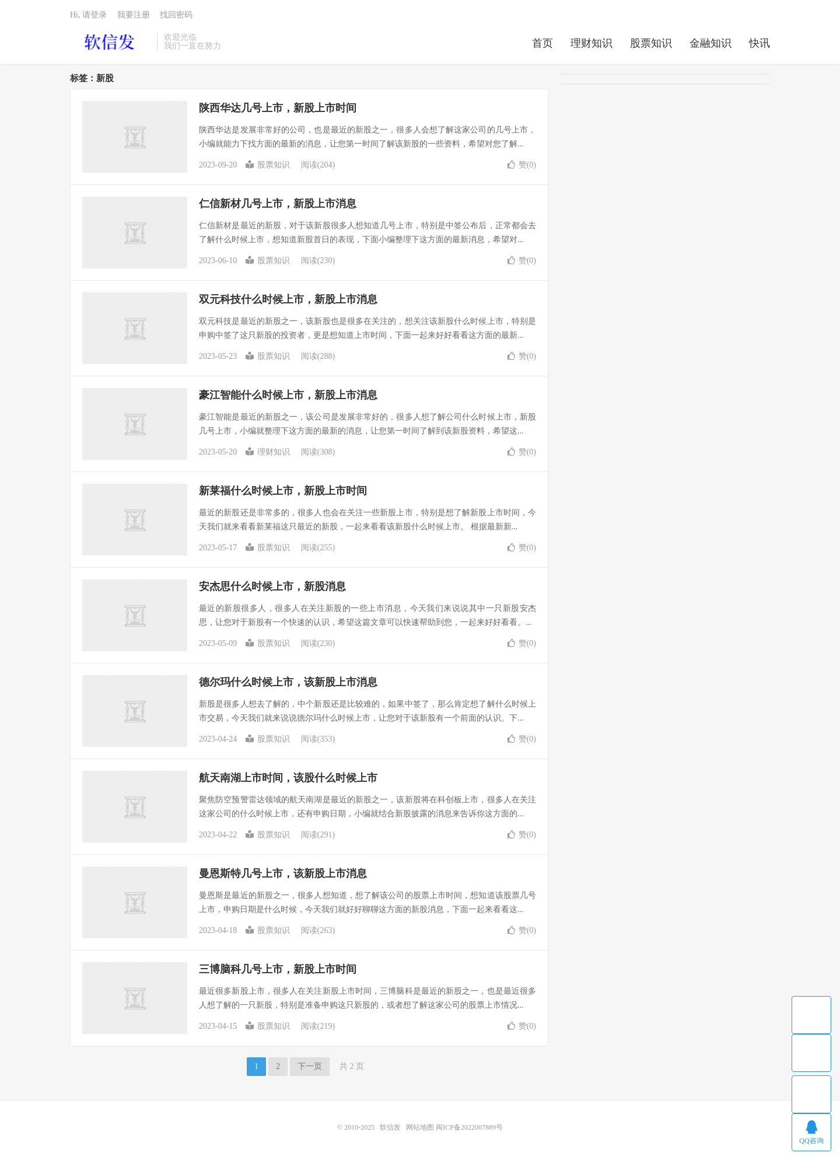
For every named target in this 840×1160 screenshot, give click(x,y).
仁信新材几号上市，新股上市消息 (277, 203)
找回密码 (176, 15)
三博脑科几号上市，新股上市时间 (277, 969)
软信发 (110, 41)
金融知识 (711, 43)
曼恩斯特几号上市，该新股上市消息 (283, 873)
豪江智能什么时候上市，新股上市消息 (288, 395)
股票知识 (651, 43)
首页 (542, 43)
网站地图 (420, 1127)
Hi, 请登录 (88, 15)
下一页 (310, 1066)
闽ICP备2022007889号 (469, 1127)
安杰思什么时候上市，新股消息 (272, 586)
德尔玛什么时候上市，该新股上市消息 (288, 682)
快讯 (759, 43)
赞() (522, 164)
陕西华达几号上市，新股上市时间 (277, 108)
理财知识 (591, 43)
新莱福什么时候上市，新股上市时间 (283, 491)
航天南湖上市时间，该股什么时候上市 (288, 778)
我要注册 (133, 15)
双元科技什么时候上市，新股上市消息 (288, 299)
